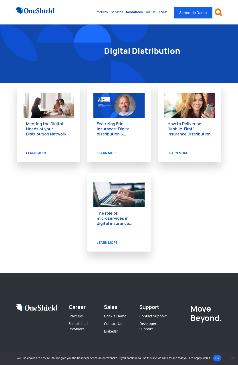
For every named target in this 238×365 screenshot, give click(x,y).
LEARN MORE (36, 153)
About (162, 12)
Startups (76, 316)
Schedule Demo (193, 12)
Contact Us (113, 323)
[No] (232, 358)
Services (117, 12)
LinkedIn (111, 331)
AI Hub (150, 12)
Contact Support (152, 316)
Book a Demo (115, 316)
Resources (134, 12)
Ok (217, 358)
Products (101, 12)
